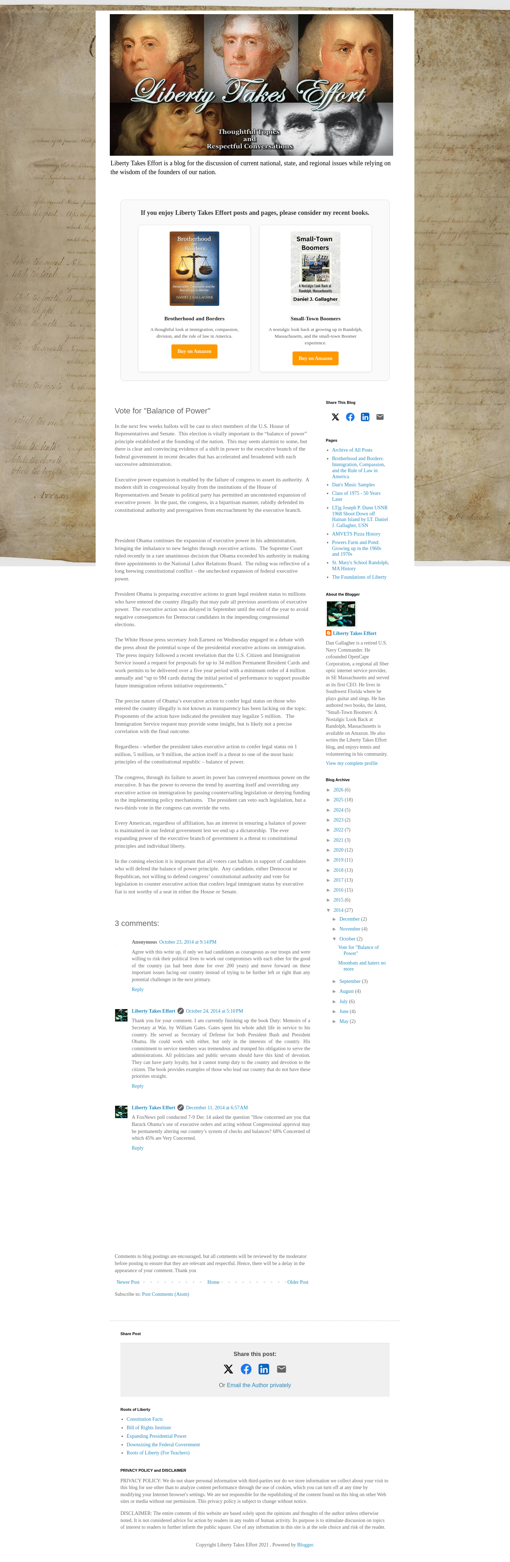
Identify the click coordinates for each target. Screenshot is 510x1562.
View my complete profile (352, 763)
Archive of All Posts (352, 450)
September (350, 981)
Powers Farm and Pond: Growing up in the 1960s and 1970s (356, 548)
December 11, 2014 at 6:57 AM (217, 1107)
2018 (339, 870)
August (347, 991)
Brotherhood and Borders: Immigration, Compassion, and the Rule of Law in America (358, 467)
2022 (339, 830)
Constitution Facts (145, 1419)
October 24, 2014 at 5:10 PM (214, 1011)
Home (214, 1282)
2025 (339, 799)
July (344, 1001)
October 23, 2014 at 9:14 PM (188, 942)
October (348, 939)
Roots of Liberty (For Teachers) (158, 1452)
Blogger (305, 1544)
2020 (339, 850)
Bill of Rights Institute (149, 1427)
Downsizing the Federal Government (163, 1444)
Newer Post (128, 1282)
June (344, 1011)
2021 (339, 840)
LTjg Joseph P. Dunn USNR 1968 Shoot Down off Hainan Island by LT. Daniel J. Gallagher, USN (360, 516)
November (350, 929)
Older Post (298, 1282)
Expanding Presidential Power (157, 1436)
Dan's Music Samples (353, 484)
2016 (339, 890)
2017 (339, 880)
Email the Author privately (259, 1385)
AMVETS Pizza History (356, 534)
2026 (339, 790)
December (350, 919)
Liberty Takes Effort (153, 1011)
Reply (137, 989)
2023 (339, 820)
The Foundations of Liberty (359, 577)
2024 (339, 810)
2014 (339, 910)
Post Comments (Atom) (165, 1294)
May (344, 1021)
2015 (339, 900)
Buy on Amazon (194, 351)
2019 (339, 860)
